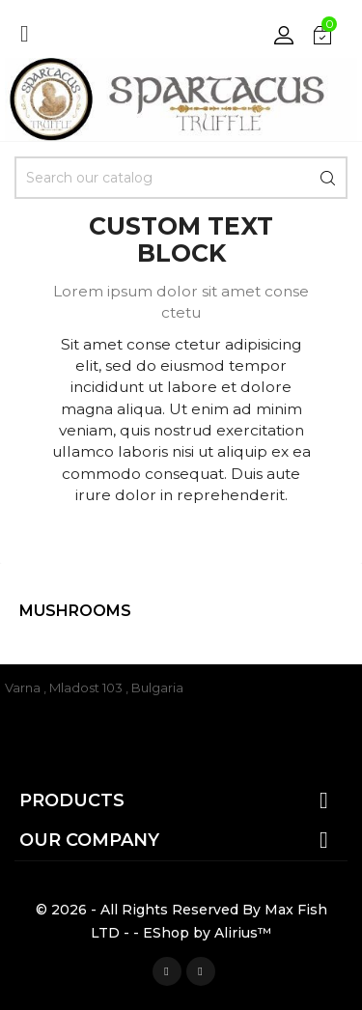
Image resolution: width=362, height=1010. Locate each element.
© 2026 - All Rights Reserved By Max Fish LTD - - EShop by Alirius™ (181, 921)
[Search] (181, 177)
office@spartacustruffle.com (95, 715)
